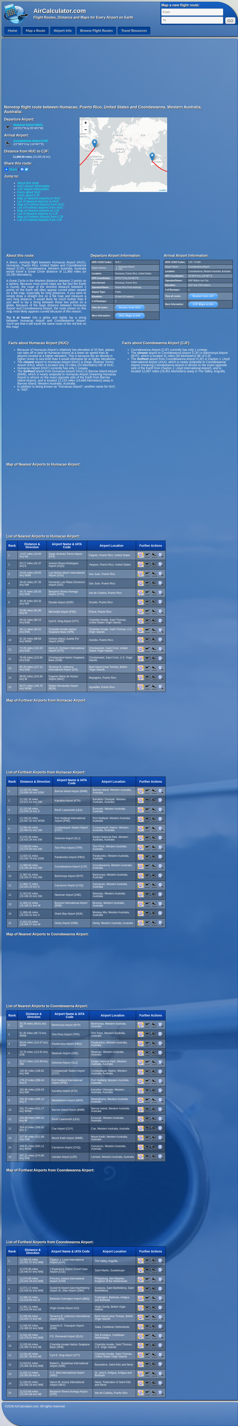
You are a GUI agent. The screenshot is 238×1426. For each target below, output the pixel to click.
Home (12, 30)
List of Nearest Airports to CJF (37, 213)
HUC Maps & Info (129, 315)
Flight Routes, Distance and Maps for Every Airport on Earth (83, 17)
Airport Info (63, 30)
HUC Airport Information (33, 186)
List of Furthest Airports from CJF (39, 220)
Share (11, 169)
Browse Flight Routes (96, 30)
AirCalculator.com (59, 10)
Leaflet (162, 190)
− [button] (85, 130)
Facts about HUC (29, 192)
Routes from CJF (203, 296)
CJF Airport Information (33, 189)
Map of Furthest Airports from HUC (41, 204)
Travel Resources (134, 30)
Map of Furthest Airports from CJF (40, 216)
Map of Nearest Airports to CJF (38, 210)
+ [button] (85, 123)
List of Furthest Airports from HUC (40, 207)
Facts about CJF (28, 195)
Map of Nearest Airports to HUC (38, 198)
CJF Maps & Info (203, 304)
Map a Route (35, 30)
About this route (28, 183)
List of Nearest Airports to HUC (38, 201)
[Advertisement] (88, 71)
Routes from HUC (130, 307)
